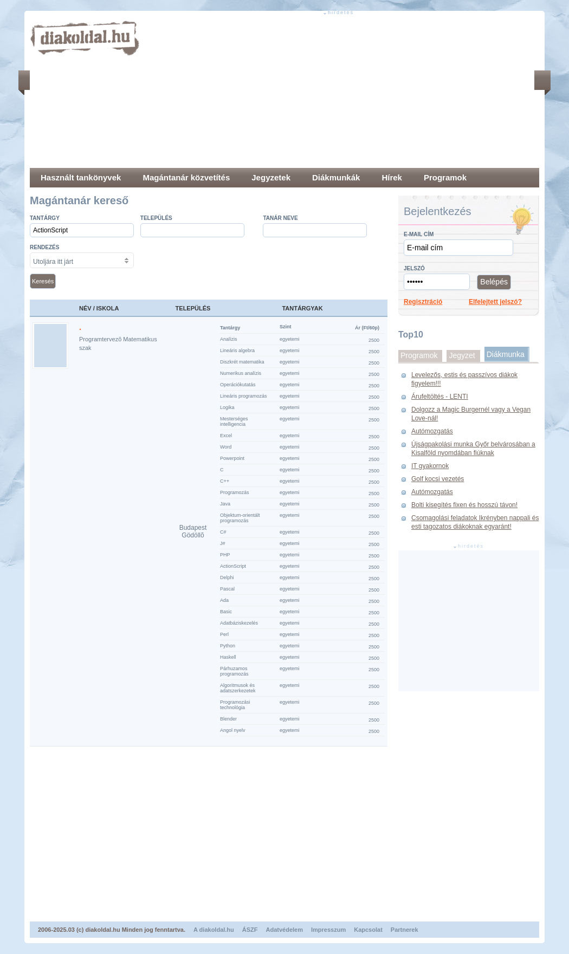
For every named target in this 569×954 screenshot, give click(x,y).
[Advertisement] (281, 92)
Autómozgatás (432, 431)
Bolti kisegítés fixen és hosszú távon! (464, 505)
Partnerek (404, 929)
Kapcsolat (368, 929)
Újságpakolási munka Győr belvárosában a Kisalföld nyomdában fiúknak (473, 448)
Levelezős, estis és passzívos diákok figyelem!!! (464, 379)
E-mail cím (419, 234)
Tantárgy (45, 218)
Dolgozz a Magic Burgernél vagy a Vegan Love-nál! (471, 414)
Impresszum (328, 929)
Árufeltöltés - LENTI (439, 396)
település (156, 218)
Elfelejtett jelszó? (495, 302)
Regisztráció (423, 302)
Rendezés (44, 247)
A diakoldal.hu (213, 929)
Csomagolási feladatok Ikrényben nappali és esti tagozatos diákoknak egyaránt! (475, 522)
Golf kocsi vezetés (437, 479)
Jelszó (414, 268)
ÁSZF (250, 929)
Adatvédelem (284, 929)
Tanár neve (280, 218)
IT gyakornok (430, 466)
